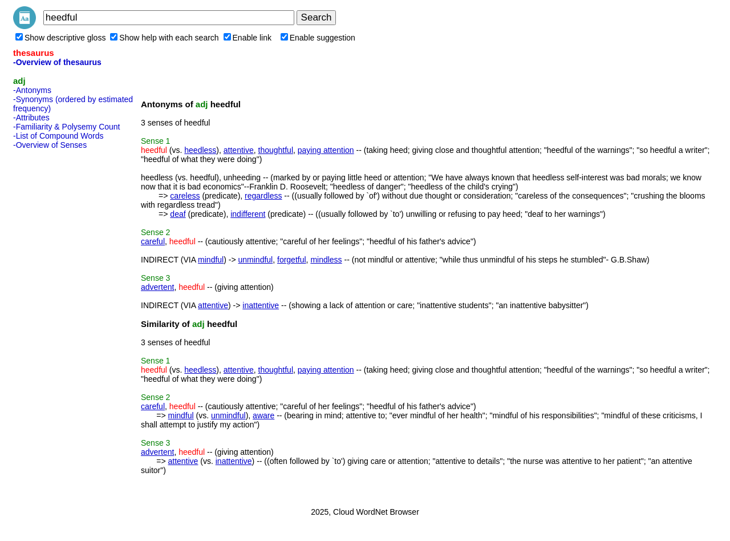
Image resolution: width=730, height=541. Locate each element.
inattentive (260, 305)
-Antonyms (32, 90)
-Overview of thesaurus (57, 62)
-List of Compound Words (58, 135)
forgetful (291, 259)
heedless (200, 150)
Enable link (248, 37)
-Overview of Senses (50, 145)
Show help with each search (164, 37)
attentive (239, 150)
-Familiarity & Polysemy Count (66, 126)
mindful (211, 259)
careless (185, 195)
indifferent (247, 214)
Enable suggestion (318, 37)
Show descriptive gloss (60, 37)
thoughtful (276, 150)
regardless (263, 195)
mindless (326, 259)
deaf (177, 214)
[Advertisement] (58, 325)
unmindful (255, 259)
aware (263, 415)
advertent (157, 287)
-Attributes (31, 117)
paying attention (326, 150)
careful (153, 241)
